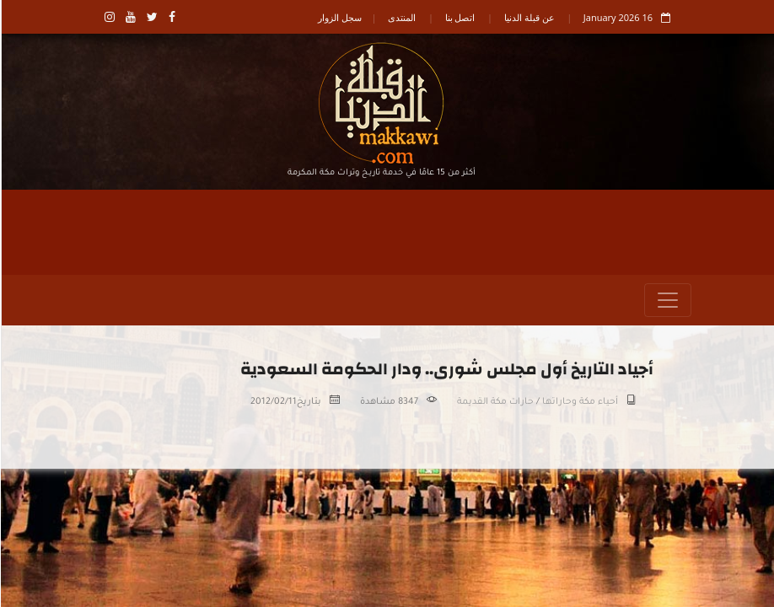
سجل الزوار (339, 17)
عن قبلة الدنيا (528, 17)
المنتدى (401, 17)
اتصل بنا (459, 17)
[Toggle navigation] (667, 300)
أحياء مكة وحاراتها (579, 402)
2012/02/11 (273, 402)
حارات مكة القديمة (494, 402)
